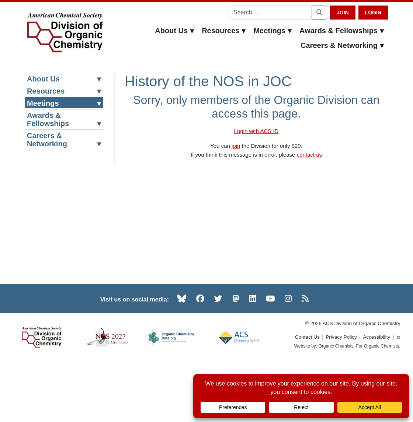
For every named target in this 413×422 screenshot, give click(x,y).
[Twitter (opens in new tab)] (218, 359)
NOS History (50, 199)
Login (373, 12)
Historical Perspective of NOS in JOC (64, 221)
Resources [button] (224, 30)
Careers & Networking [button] (342, 45)
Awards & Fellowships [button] (341, 30)
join (236, 146)
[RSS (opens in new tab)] (305, 359)
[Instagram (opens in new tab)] (288, 359)
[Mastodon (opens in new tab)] (235, 359)
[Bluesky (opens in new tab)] (182, 359)
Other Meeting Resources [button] (65, 244)
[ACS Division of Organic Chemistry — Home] (64, 33)
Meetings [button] (272, 30)
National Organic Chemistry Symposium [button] (65, 139)
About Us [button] (174, 30)
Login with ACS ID (256, 131)
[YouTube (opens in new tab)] (270, 359)
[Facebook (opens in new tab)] (200, 359)
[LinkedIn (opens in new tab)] (252, 359)
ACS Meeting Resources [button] (65, 117)
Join (343, 12)
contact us (309, 154)
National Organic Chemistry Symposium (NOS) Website (65, 171)
